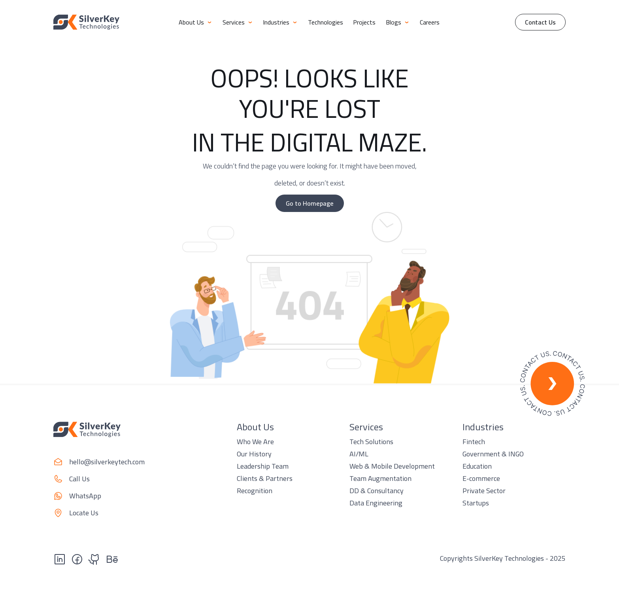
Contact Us (540, 22)
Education (477, 466)
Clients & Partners (265, 478)
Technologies (325, 22)
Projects (364, 22)
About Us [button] (195, 22)
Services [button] (238, 22)
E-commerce (481, 478)
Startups (475, 502)
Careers (430, 22)
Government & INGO (493, 453)
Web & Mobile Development (392, 466)
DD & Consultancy (376, 490)
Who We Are (255, 441)
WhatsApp (85, 495)
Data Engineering (375, 502)
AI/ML (358, 453)
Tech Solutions (371, 441)
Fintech (473, 441)
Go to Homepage (310, 203)
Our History (254, 453)
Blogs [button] (398, 22)
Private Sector (484, 490)
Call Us (79, 478)
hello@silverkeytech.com (107, 461)
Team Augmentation (380, 478)
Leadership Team (263, 466)
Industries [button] (280, 22)
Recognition (254, 490)
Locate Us (83, 512)
